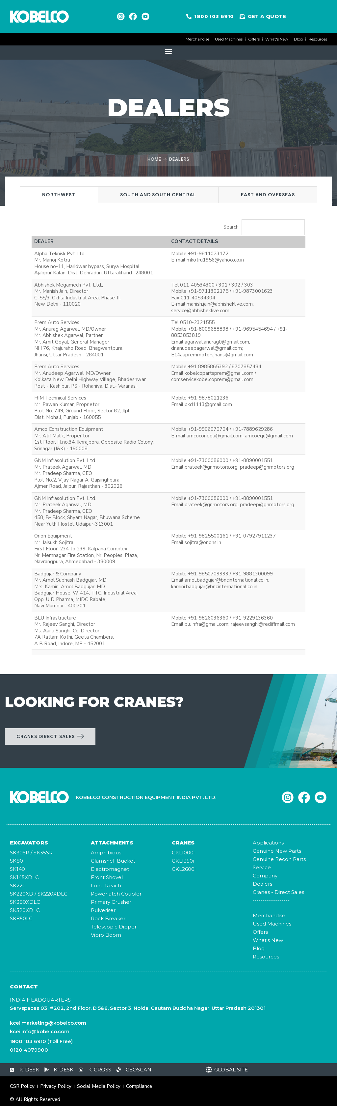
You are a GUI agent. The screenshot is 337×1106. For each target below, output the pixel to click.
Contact (24, 986)
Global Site (231, 1069)
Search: (264, 227)
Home (154, 159)
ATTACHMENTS (112, 843)
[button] (168, 50)
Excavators (29, 843)
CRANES (183, 843)
